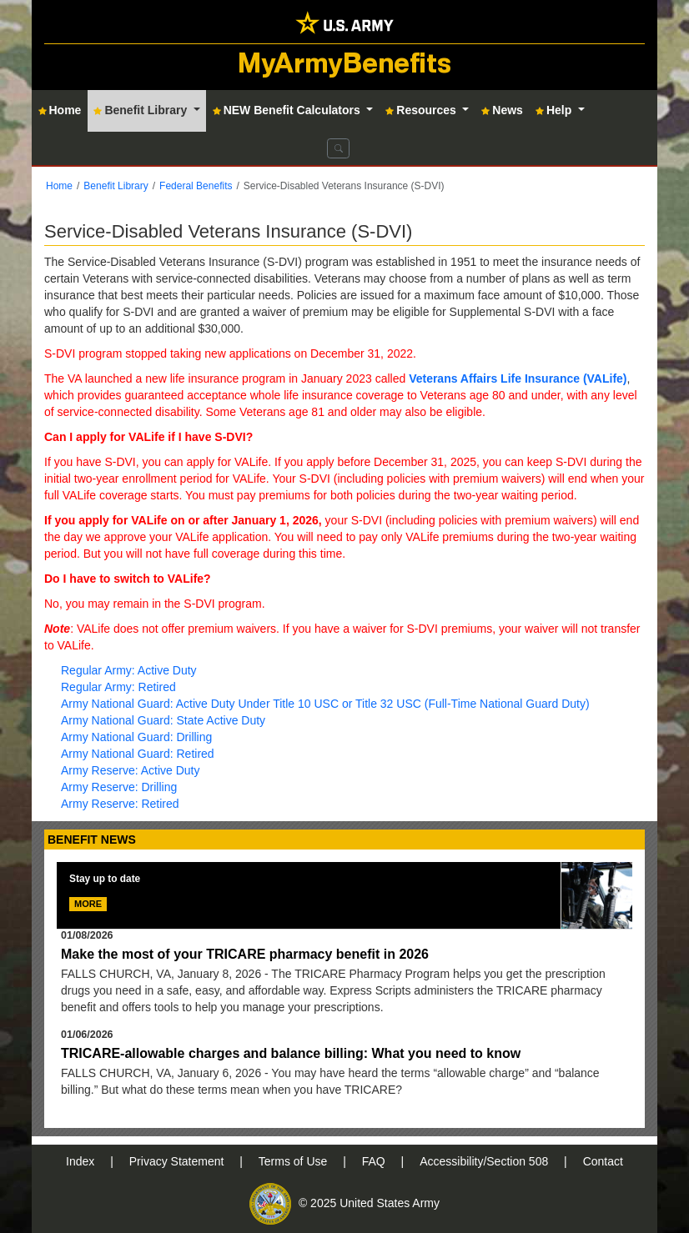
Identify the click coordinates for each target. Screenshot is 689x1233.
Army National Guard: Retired (137, 753)
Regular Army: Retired (118, 687)
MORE (88, 904)
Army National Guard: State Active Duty (163, 720)
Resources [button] (422, 110)
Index (82, 1161)
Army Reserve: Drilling (119, 787)
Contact (603, 1161)
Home (59, 186)
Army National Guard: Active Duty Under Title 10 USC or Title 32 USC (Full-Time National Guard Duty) (325, 703)
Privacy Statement (178, 1161)
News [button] (502, 110)
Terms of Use (294, 1161)
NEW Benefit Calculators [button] (288, 110)
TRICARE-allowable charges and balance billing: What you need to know (291, 1053)
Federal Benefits (195, 186)
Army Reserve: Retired (120, 803)
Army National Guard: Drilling (136, 737)
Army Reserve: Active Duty (130, 770)
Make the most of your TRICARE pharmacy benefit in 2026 (245, 954)
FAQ (375, 1161)
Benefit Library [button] (141, 110)
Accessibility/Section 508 (485, 1161)
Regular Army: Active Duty (129, 670)
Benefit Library (115, 186)
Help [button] (555, 110)
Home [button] (60, 110)
